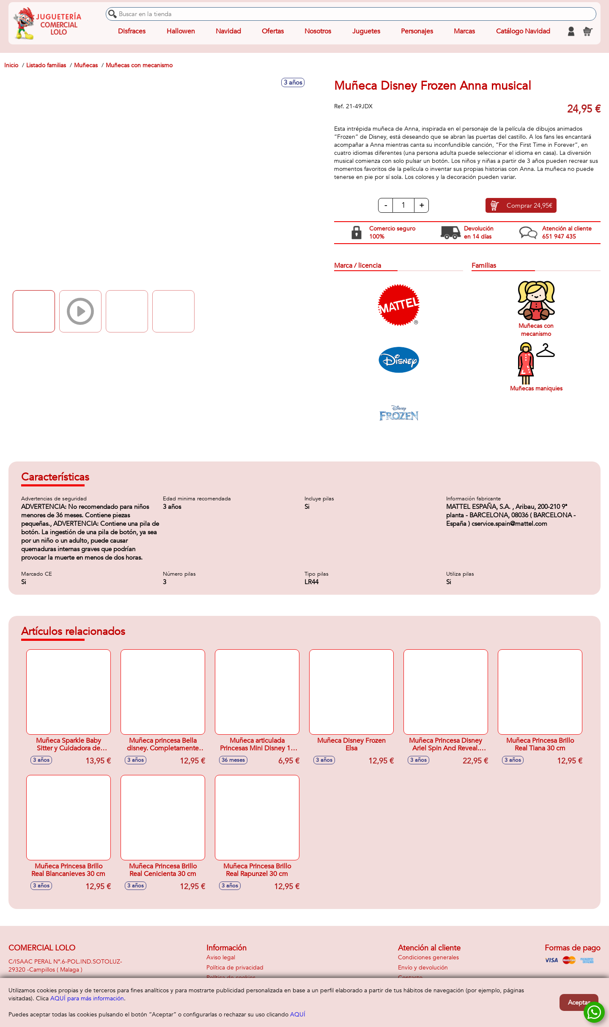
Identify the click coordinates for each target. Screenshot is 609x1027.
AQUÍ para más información (87, 998)
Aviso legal (220, 957)
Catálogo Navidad (523, 31)
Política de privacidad (234, 968)
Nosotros (317, 31)
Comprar (529, 205)
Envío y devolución (423, 968)
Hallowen (181, 31)
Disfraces (131, 31)
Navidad (228, 31)
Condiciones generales (428, 957)
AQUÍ (297, 1015)
